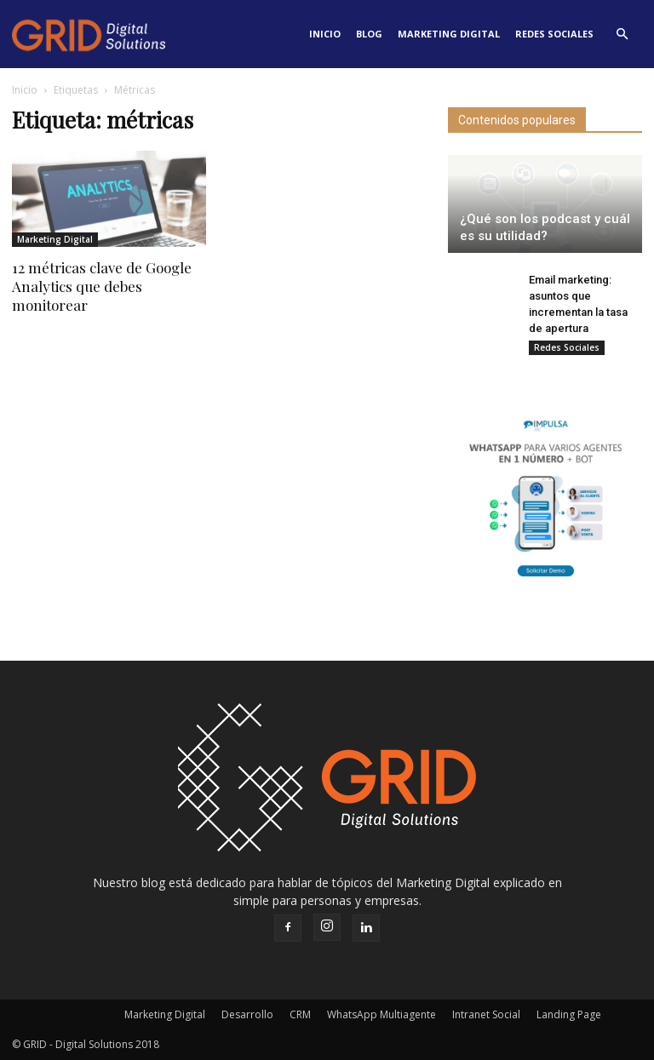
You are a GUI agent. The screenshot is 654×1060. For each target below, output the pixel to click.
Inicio (325, 33)
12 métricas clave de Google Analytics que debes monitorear (102, 286)
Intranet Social (486, 1014)
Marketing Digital (449, 33)
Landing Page (568, 1014)
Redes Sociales (554, 33)
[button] (621, 34)
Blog (369, 33)
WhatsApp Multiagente (381, 1014)
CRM (300, 1014)
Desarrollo (247, 1014)
